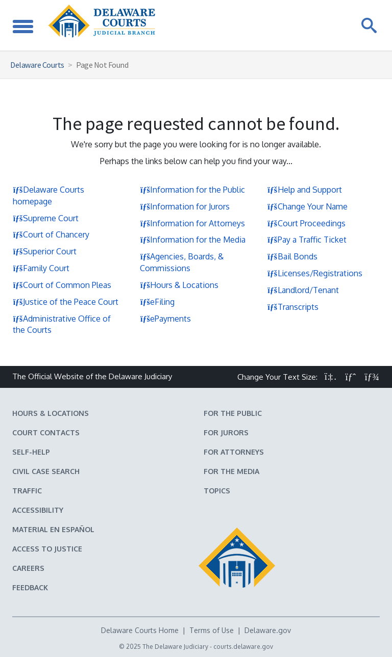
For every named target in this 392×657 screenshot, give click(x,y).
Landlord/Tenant (303, 290)
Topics (217, 490)
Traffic (27, 490)
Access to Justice (47, 548)
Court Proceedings (306, 223)
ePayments (165, 318)
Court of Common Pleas (62, 285)
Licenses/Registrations (314, 273)
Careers (28, 568)
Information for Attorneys (192, 223)
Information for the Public (192, 190)
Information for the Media (193, 239)
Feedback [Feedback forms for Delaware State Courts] (30, 587)
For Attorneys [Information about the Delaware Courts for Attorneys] (234, 452)
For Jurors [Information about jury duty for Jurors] (226, 432)
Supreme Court (46, 218)
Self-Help (31, 452)
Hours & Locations (179, 285)
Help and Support (304, 190)
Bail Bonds (292, 256)
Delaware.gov (267, 630)
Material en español (53, 529)
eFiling (157, 302)
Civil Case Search (46, 471)
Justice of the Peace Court (65, 302)
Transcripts (292, 307)
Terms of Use (211, 630)
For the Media (231, 471)
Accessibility (37, 510)
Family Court (41, 268)
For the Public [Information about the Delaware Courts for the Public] (233, 413)
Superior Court (45, 251)
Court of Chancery (51, 234)
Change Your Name (307, 206)
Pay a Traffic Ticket (307, 239)
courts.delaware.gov (243, 646)
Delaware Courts (37, 65)
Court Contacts (46, 432)
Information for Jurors (185, 206)
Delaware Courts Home (140, 630)
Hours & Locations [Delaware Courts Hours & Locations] (50, 413)
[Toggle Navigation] (23, 25)
